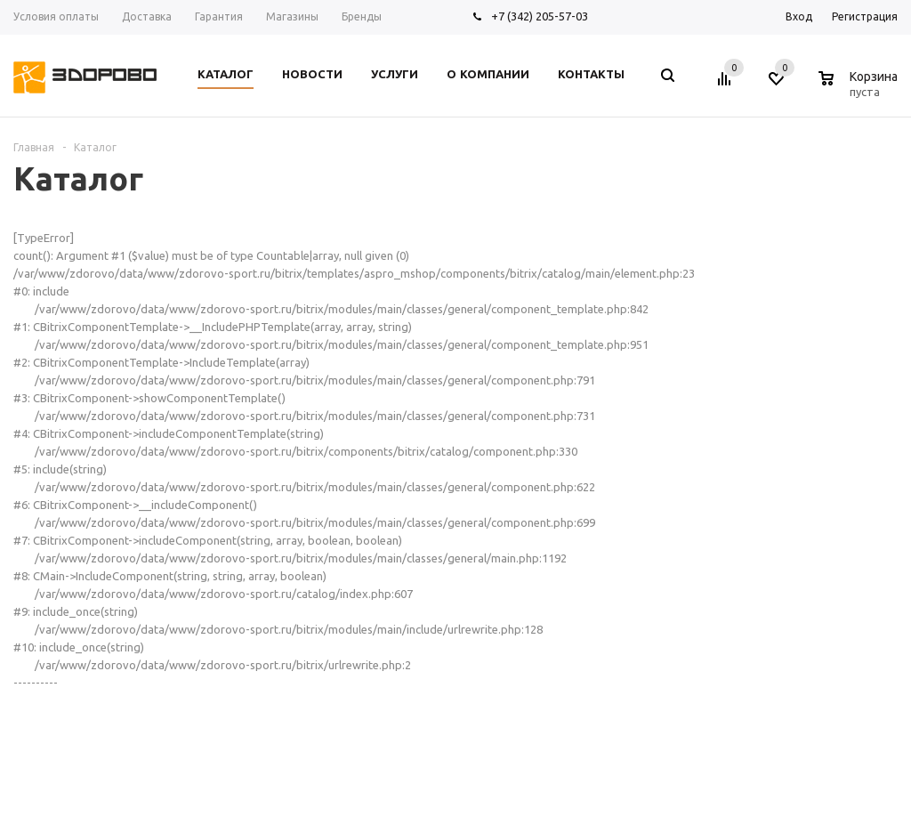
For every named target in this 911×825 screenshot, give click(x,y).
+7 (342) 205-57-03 (539, 16)
